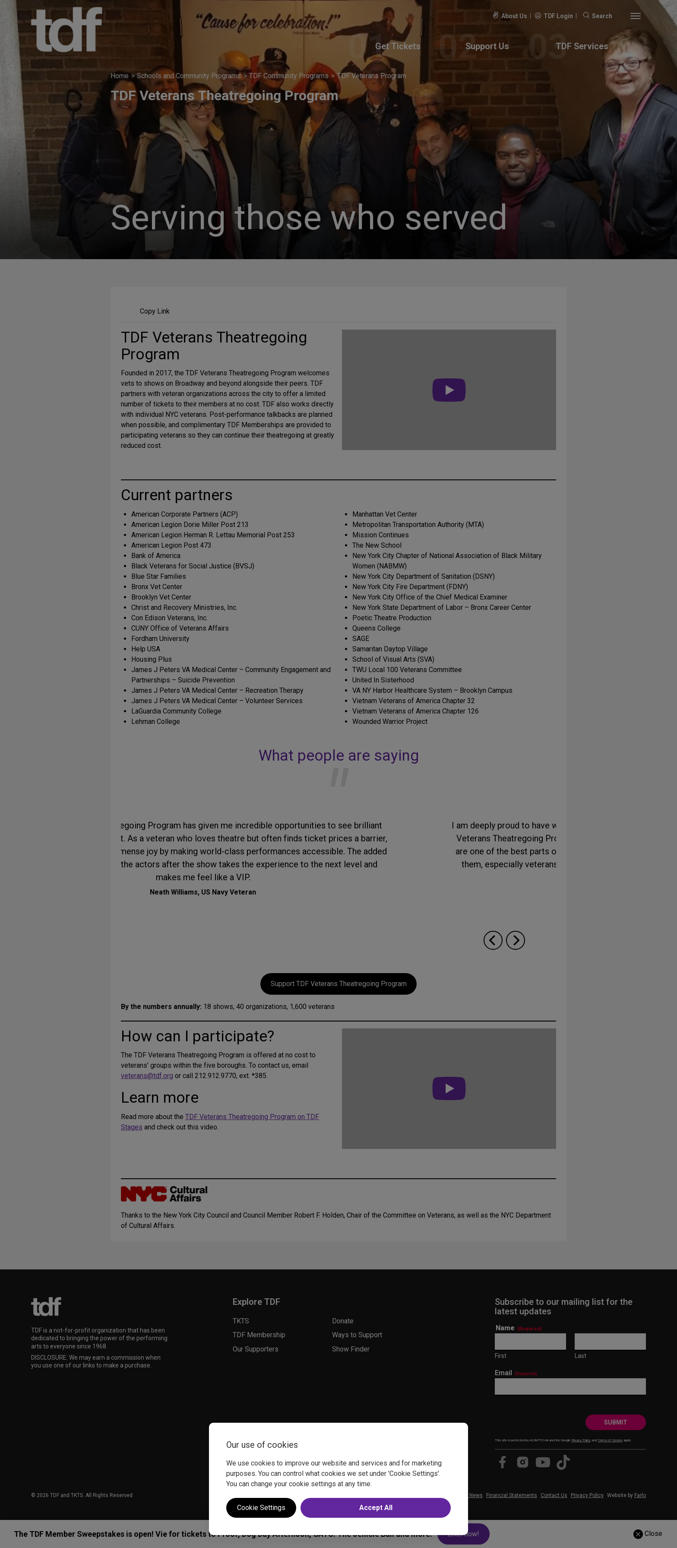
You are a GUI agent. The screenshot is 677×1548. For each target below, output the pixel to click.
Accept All (375, 1508)
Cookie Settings (261, 1508)
